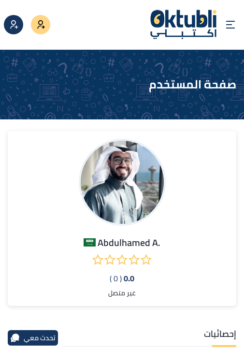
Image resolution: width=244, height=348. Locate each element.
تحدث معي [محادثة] (33, 338)
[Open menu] (230, 24)
